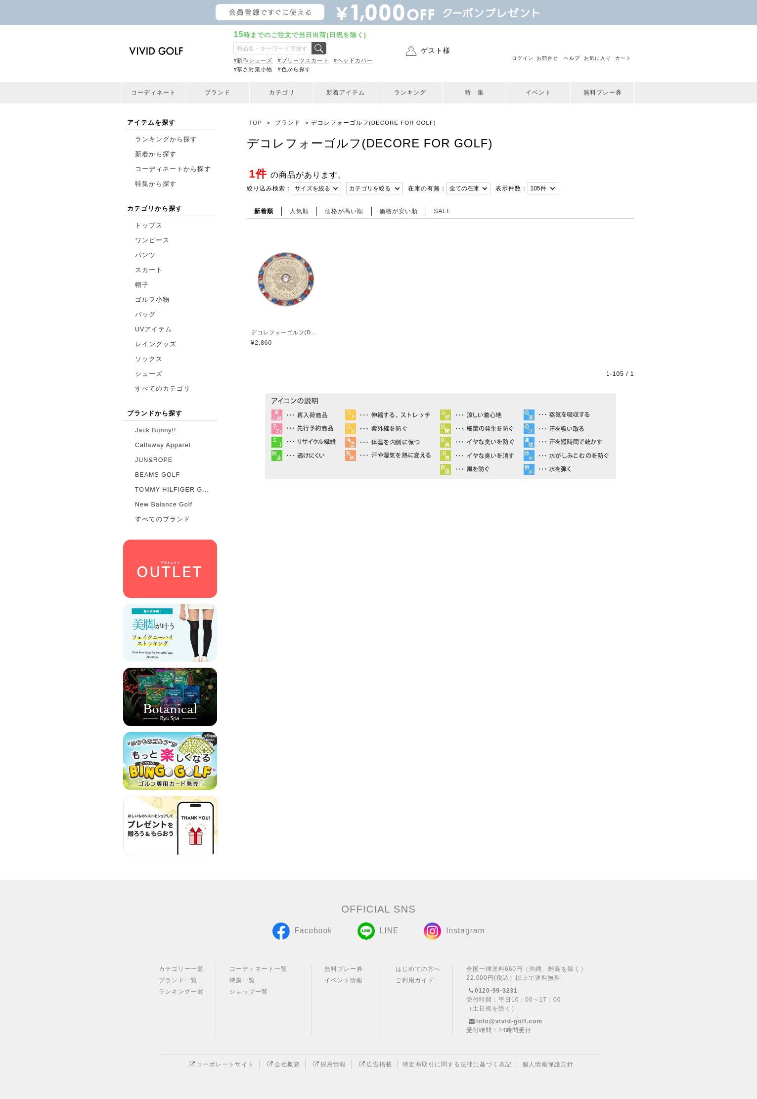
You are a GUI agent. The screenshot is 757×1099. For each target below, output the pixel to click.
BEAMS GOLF (157, 474)
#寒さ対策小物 (252, 69)
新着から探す (156, 154)
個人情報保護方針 (548, 1064)
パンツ (145, 255)
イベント (538, 92)
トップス (149, 225)
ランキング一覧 (181, 991)
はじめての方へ (418, 968)
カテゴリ (282, 92)
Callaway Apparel (163, 445)
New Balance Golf (163, 504)
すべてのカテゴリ (162, 388)
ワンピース (152, 240)
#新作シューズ (252, 60)
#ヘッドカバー (353, 60)
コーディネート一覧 (258, 968)
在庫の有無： (427, 188)
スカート (149, 270)
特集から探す (156, 184)
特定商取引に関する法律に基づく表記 (457, 1064)
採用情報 (328, 1064)
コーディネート (153, 92)
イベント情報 (343, 980)
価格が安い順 (398, 211)
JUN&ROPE (154, 460)
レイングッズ (156, 344)
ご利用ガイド (415, 980)
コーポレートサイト (220, 1064)
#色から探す (294, 69)
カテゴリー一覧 (181, 968)
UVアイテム (153, 329)
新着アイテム (345, 92)
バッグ (145, 314)
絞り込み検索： (269, 188)
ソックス (149, 359)
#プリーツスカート (303, 60)
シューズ (149, 373)
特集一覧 (242, 980)
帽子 (142, 284)
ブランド (217, 92)
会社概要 (282, 1064)
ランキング (410, 92)
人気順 (299, 211)
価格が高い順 (344, 211)
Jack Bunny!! (156, 430)
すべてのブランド (162, 519)
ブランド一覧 (178, 980)
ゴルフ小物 (152, 299)
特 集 (474, 92)
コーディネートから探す (173, 169)
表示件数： (511, 188)
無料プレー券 (602, 92)
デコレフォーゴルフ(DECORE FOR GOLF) (285, 332)
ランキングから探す (166, 139)
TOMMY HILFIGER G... (172, 489)
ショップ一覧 (248, 991)
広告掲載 (374, 1064)
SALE (442, 211)
